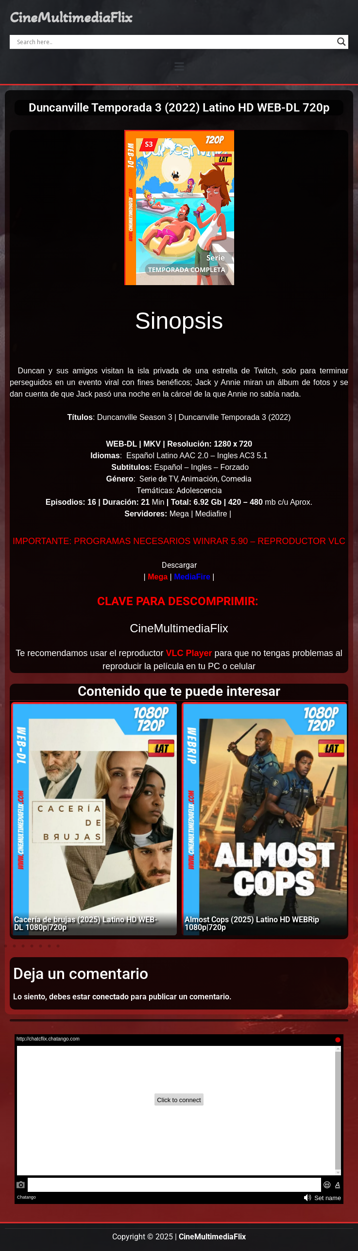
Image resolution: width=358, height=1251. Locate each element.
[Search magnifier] (341, 41)
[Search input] (174, 41)
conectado (110, 996)
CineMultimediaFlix (71, 17)
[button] (179, 66)
